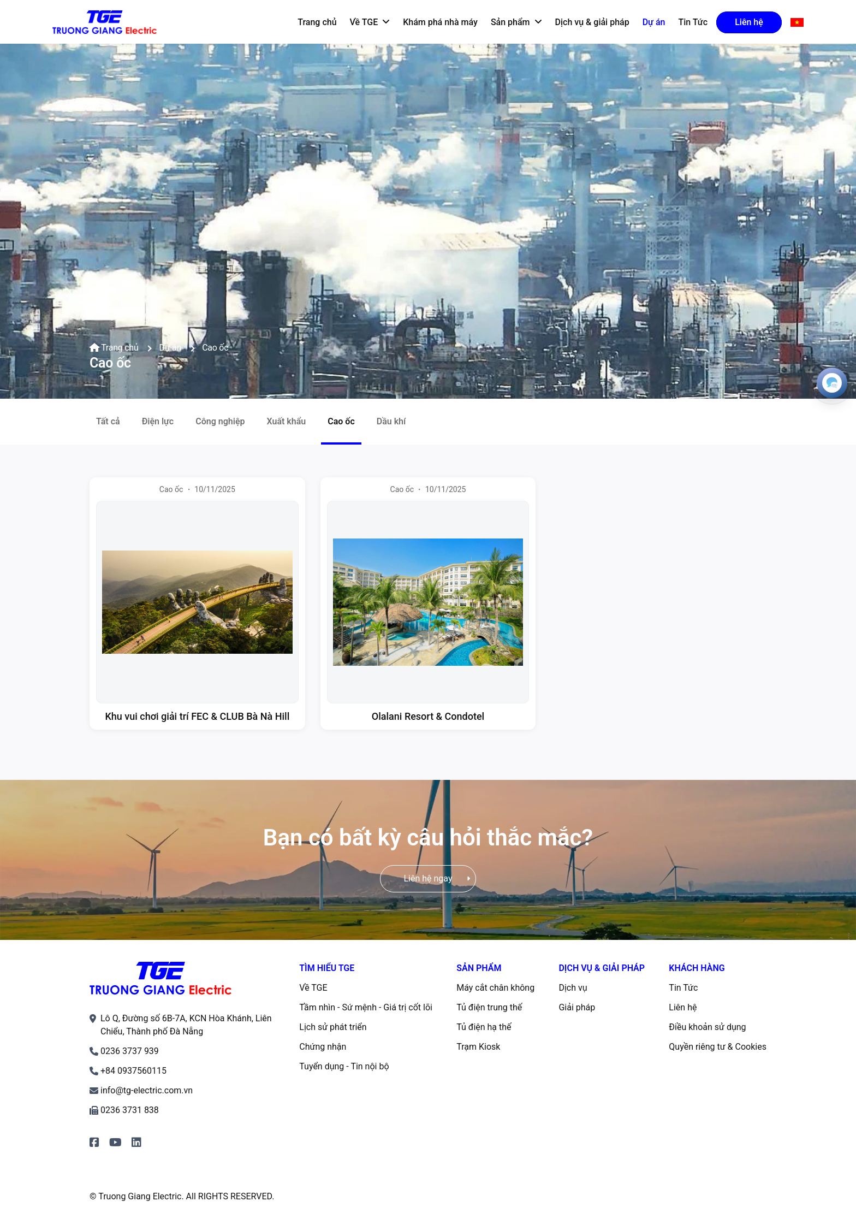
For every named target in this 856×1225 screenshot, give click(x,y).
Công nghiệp (220, 421)
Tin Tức (683, 988)
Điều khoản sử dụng (707, 1027)
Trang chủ (114, 347)
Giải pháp (576, 1007)
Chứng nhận (322, 1046)
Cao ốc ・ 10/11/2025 (197, 489)
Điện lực (158, 421)
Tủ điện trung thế (489, 1007)
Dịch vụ (572, 988)
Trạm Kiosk (478, 1046)
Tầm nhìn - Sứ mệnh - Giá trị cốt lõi (365, 1007)
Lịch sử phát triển (332, 1027)
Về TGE (313, 988)
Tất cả (108, 421)
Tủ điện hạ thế (483, 1027)
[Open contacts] (832, 383)
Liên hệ (683, 1007)
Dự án (170, 347)
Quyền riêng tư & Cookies (717, 1046)
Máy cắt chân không (495, 988)
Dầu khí (391, 421)
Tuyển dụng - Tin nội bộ (344, 1066)
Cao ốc (215, 347)
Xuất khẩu (286, 421)
